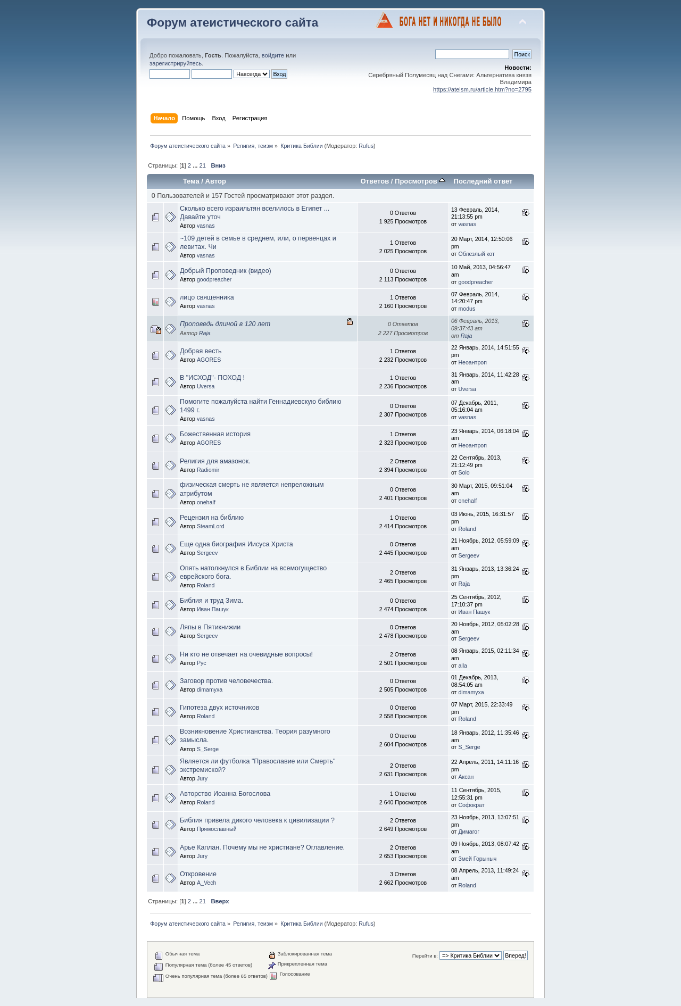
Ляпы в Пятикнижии (210, 627)
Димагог (468, 831)
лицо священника (207, 297)
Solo (463, 472)
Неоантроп (472, 362)
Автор (215, 181)
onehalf (206, 502)
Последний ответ (483, 181)
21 (203, 165)
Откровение (198, 874)
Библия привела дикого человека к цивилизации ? (257, 820)
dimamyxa (209, 689)
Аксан (466, 777)
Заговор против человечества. (226, 681)
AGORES (209, 359)
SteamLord (211, 526)
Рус (201, 663)
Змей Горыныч (477, 858)
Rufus (366, 146)
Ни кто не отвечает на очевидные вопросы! (246, 654)
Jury (202, 778)
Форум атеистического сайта (232, 22)
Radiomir (208, 470)
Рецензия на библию (212, 517)
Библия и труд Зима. (211, 600)
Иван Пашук (213, 609)
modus (466, 308)
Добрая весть (201, 351)
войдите (273, 55)
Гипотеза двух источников (219, 707)
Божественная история (215, 434)
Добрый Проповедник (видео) (225, 271)
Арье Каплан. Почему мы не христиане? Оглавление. (262, 847)
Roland (467, 529)
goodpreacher (214, 279)
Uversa (206, 386)
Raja (205, 333)
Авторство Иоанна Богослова (225, 793)
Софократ (471, 805)
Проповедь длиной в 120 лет (225, 324)
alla (462, 665)
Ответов (375, 181)
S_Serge (208, 749)
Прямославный (217, 829)
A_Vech (207, 882)
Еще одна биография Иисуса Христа (236, 544)
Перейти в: (425, 956)
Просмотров (420, 181)
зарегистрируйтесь (176, 63)
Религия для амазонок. (215, 461)
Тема (191, 181)
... (196, 165)
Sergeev (207, 553)
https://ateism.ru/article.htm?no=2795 (482, 89)
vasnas (206, 225)
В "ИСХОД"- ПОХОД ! (212, 377)
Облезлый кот (476, 254)
